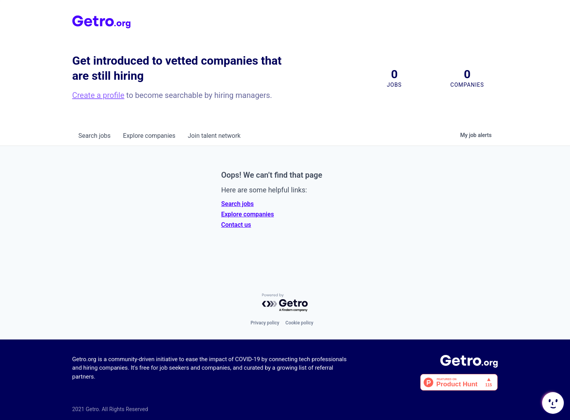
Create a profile (98, 95)
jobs (95, 135)
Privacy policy (264, 323)
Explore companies (247, 214)
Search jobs (237, 203)
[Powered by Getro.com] (285, 302)
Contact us (236, 224)
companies (149, 135)
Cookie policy (299, 323)
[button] (552, 403)
